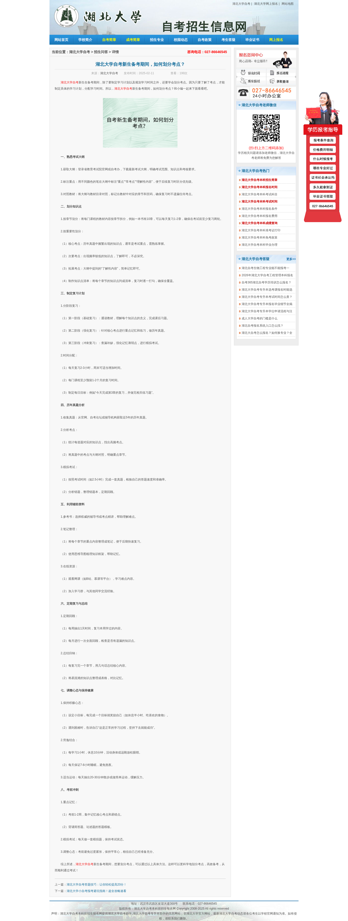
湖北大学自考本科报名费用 (259, 216)
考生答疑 (228, 40)
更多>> (291, 259)
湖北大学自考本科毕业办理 (259, 244)
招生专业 (157, 40)
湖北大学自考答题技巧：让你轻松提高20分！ (97, 884)
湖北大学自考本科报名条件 (259, 208)
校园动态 (181, 40)
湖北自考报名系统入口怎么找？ (262, 325)
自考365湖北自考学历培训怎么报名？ (266, 282)
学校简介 (85, 40)
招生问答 (101, 52)
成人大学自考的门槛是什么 (259, 318)
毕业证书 (252, 40)
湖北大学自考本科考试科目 (259, 194)
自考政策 (205, 40)
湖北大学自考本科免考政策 (259, 237)
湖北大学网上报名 (266, 3)
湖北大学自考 (241, 3)
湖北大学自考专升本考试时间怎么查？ (267, 297)
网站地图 (288, 3)
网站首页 (61, 40)
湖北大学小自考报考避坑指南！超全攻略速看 (96, 891)
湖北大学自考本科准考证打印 (261, 230)
